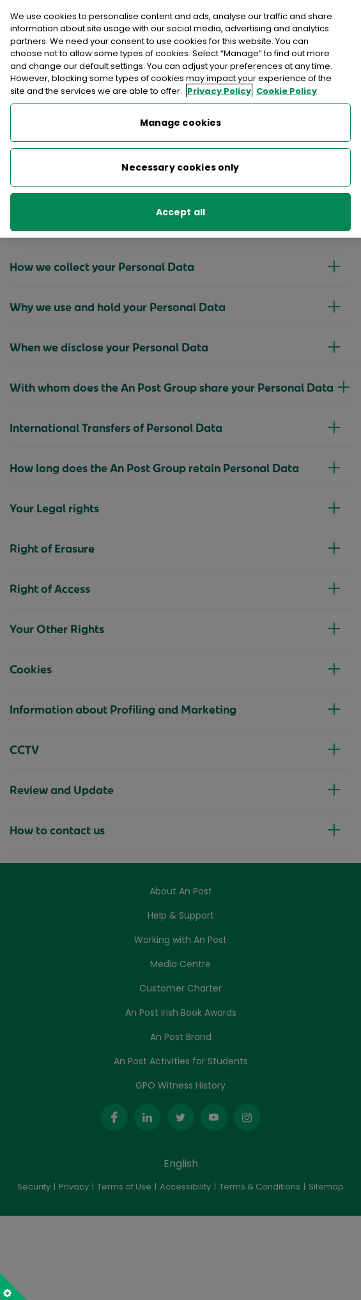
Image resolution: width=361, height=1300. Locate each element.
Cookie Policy (286, 83)
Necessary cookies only (180, 159)
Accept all (180, 203)
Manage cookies (181, 114)
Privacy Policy (219, 83)
